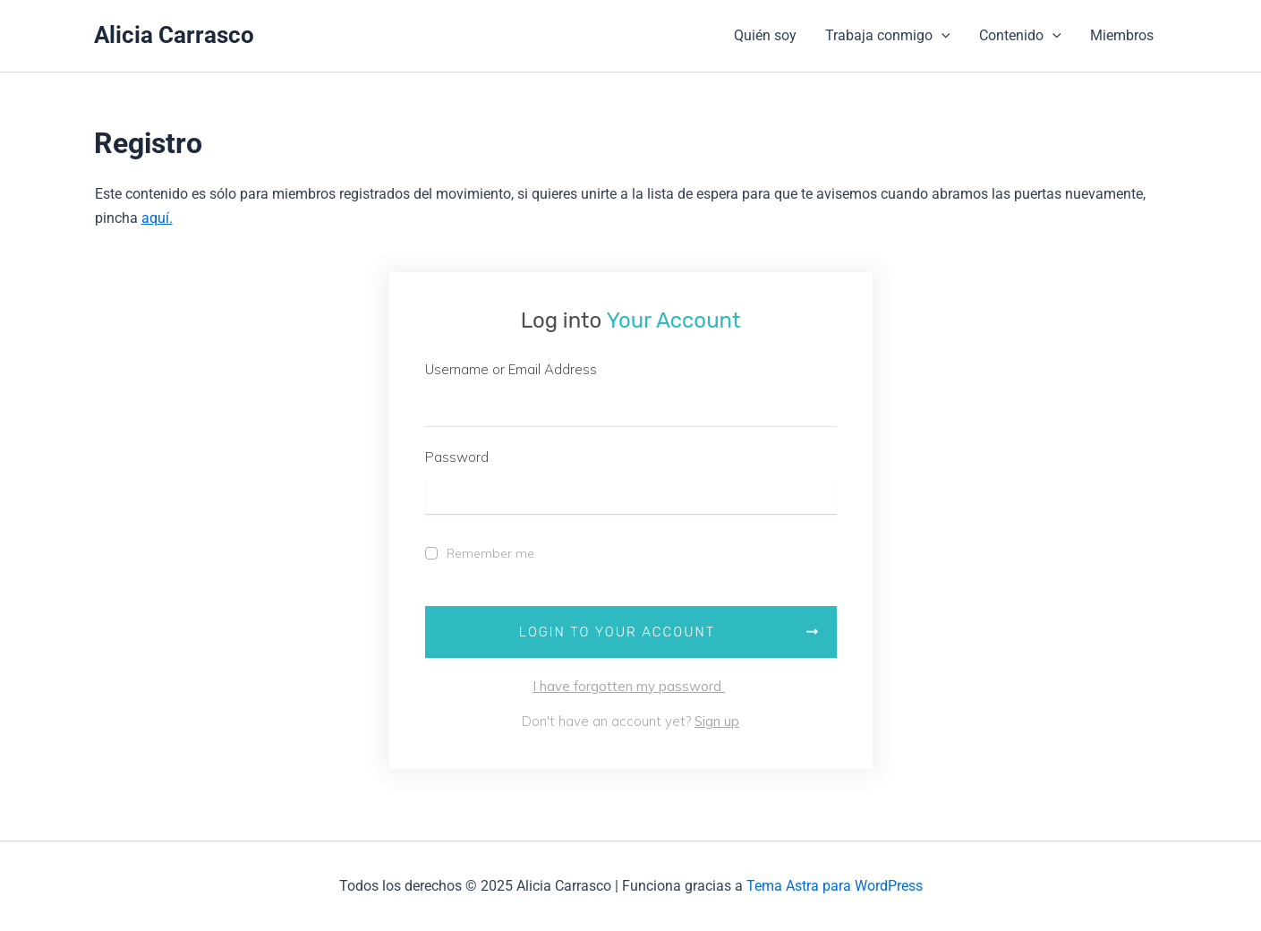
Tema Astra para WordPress (834, 885)
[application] (941, 36)
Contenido (1020, 36)
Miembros (1122, 35)
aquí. (157, 217)
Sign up (716, 721)
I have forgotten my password (629, 686)
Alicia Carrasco (174, 34)
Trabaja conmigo (887, 36)
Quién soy (765, 35)
